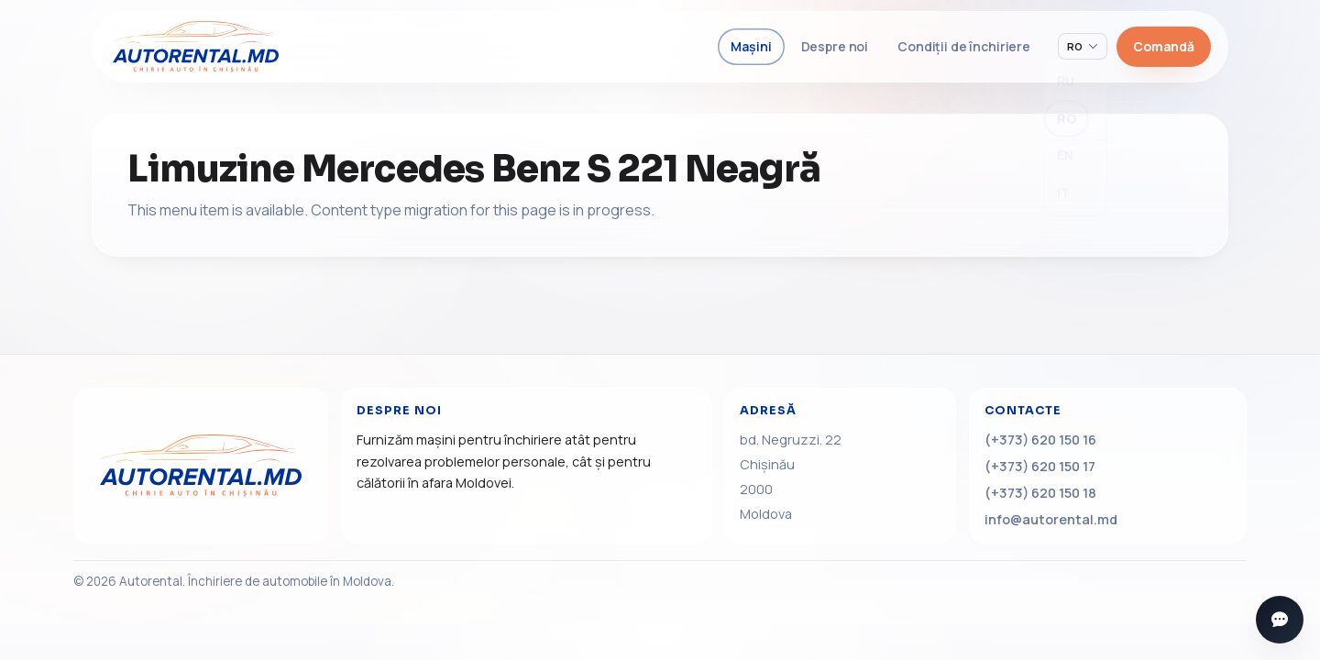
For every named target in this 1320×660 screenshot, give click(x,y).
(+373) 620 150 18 (1040, 492)
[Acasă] (201, 465)
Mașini (751, 46)
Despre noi (835, 46)
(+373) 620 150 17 (1039, 466)
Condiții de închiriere (963, 46)
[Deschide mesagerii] (1280, 620)
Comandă (1163, 46)
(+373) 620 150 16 (1040, 439)
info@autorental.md (1050, 519)
